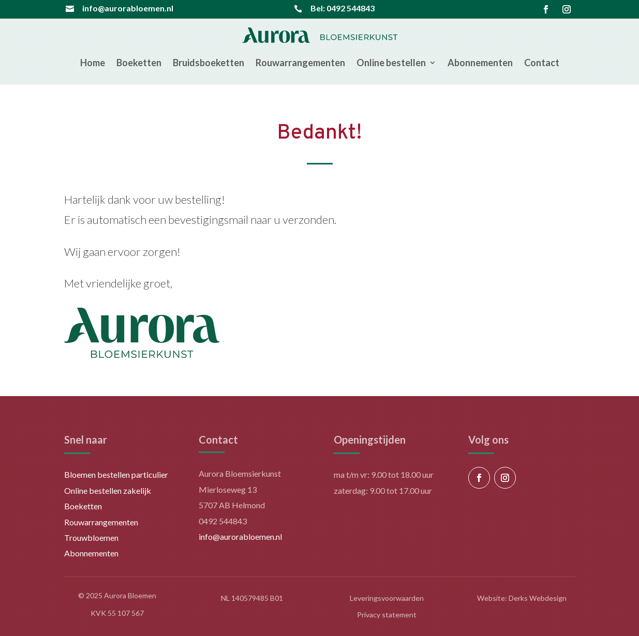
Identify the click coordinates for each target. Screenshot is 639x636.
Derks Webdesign (538, 598)
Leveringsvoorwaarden (387, 598)
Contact (541, 62)
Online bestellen (391, 62)
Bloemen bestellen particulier (116, 474)
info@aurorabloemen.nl (127, 8)
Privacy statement (387, 614)
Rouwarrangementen (300, 62)
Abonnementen (480, 62)
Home (92, 62)
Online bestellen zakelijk (107, 490)
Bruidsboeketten (208, 62)
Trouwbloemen (91, 537)
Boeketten (138, 62)
